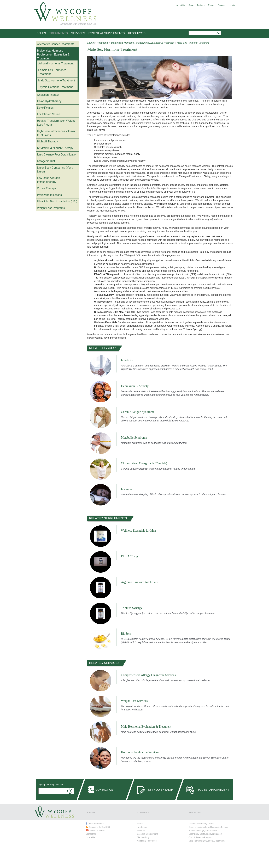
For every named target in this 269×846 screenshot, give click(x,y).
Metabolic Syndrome (134, 437)
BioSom (126, 633)
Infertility (127, 360)
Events (211, 5)
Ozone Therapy (46, 188)
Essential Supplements (107, 33)
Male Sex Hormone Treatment (56, 80)
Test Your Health (159, 789)
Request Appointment (212, 789)
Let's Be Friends (96, 823)
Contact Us (104, 789)
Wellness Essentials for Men (138, 530)
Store (191, 5)
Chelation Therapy (48, 94)
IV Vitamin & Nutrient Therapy (55, 148)
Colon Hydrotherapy (49, 101)
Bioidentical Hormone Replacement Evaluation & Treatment (53, 54)
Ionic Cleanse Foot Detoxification (57, 154)
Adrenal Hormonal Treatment (55, 63)
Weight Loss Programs (51, 208)
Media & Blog (143, 837)
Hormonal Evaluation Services (140, 752)
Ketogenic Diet (46, 161)
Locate (232, 5)
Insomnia (126, 489)
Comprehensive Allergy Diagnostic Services (148, 675)
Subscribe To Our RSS (99, 827)
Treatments (58, 33)
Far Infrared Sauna (48, 114)
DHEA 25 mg (129, 556)
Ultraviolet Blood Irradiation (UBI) (57, 201)
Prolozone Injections (49, 194)
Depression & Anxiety (135, 386)
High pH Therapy (47, 141)
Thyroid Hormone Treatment (55, 87)
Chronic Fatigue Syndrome (137, 412)
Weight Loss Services (134, 701)
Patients (200, 5)
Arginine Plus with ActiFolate (139, 582)
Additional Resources (146, 841)
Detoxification (45, 107)
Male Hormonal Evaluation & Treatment (146, 726)
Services (78, 33)
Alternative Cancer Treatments (55, 44)
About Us (181, 5)
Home (90, 42)
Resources (136, 33)
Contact (221, 5)
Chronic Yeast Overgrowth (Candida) (144, 463)
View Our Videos (97, 830)
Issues (41, 33)
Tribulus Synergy (131, 608)
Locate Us (90, 837)
